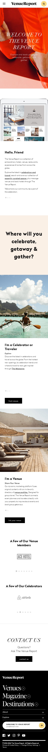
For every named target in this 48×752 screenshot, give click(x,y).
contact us (23, 659)
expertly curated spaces (16, 178)
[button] (5, 197)
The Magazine (18, 368)
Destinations (20, 703)
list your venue (15, 520)
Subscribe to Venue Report (18, 724)
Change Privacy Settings (30, 745)
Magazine (17, 695)
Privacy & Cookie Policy (11, 745)
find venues (13, 401)
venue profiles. (21, 492)
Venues (14, 687)
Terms (5, 747)
